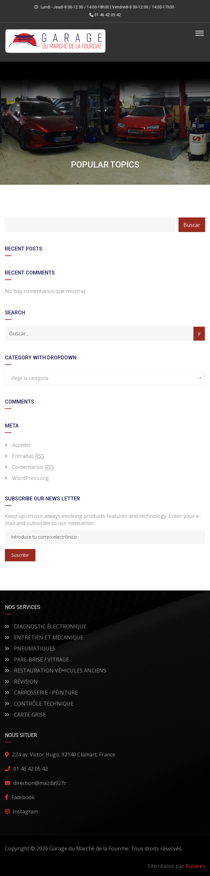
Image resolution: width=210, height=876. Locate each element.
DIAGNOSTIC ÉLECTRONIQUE (45, 626)
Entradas (28, 456)
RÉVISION (21, 681)
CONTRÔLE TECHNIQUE (39, 703)
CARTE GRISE (25, 714)
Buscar (191, 224)
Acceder (21, 445)
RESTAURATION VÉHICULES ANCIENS (55, 670)
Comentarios (33, 467)
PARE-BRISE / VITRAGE (37, 659)
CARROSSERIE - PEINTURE (41, 692)
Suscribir (20, 555)
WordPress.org (30, 478)
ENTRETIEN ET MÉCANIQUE (44, 637)
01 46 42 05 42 (105, 15)
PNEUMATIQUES (30, 648)
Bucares (195, 866)
